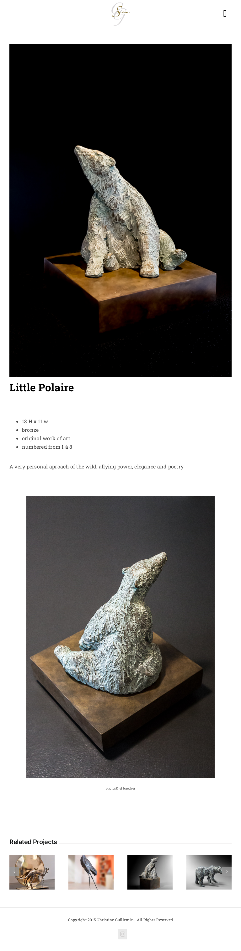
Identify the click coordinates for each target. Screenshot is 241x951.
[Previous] (14, 871)
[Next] (227, 871)
